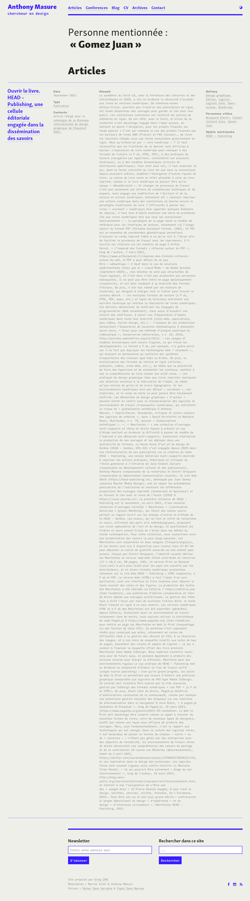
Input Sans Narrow (130, 888)
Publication (61, 105)
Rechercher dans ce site (181, 841)
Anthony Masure (32, 6)
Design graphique (218, 95)
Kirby (101, 879)
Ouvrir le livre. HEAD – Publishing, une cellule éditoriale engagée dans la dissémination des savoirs (25, 114)
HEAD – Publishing (219, 135)
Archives (139, 7)
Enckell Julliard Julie (224, 119)
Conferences (97, 7)
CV (126, 7)
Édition (211, 99)
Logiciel (224, 99)
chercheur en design (28, 13)
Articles (75, 7)
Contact (158, 7)
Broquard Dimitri (218, 117)
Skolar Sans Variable (97, 888)
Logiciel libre (215, 103)
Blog (115, 7)
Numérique (225, 107)
